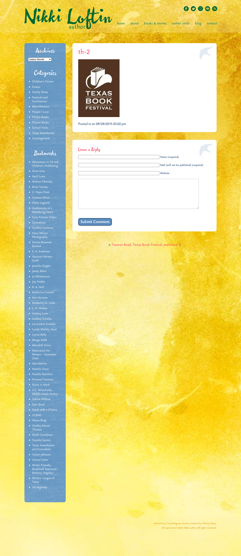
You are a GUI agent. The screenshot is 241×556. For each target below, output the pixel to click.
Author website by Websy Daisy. (199, 523)
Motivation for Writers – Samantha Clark (44, 354)
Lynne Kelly (39, 335)
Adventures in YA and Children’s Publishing (45, 164)
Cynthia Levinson (42, 228)
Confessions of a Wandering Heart (42, 210)
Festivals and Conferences (40, 99)
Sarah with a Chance (44, 410)
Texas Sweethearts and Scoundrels (43, 447)
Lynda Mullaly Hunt (44, 330)
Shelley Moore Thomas (41, 428)
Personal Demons (42, 380)
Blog (198, 23)
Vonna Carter (40, 460)
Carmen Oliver (41, 198)
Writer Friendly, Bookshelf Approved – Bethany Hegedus (45, 469)
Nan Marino (39, 364)
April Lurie (38, 176)
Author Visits (180, 23)
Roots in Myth (41, 385)
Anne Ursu (38, 171)
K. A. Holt (38, 287)
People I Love (40, 112)
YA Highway (39, 487)
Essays (36, 87)
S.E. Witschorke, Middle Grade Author (45, 392)
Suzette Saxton (41, 440)
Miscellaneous (40, 107)
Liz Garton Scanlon (44, 324)
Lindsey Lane (40, 314)
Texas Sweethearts (43, 133)
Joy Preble (38, 282)
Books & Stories (155, 23)
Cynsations (39, 223)
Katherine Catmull (43, 292)
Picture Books (40, 117)
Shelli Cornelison (42, 435)
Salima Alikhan (41, 399)
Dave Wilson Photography (40, 235)
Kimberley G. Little (43, 303)
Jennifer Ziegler (41, 266)
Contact (212, 23)
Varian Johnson (41, 455)
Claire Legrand (41, 203)
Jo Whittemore (41, 277)
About (134, 23)
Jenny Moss (39, 271)
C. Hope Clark (40, 192)
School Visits (40, 128)
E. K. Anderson (41, 252)
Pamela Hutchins (42, 374)
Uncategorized (41, 138)
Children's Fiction (43, 82)
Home (121, 23)
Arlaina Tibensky (42, 182)
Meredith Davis (41, 345)
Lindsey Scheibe (42, 319)
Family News (40, 92)
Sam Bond (38, 405)
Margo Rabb (39, 340)
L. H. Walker (39, 308)
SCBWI (36, 415)
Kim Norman (40, 298)
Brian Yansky (40, 187)
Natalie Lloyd (40, 369)
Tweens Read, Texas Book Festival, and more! (145, 250)
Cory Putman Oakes (44, 217)
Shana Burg (39, 420)
